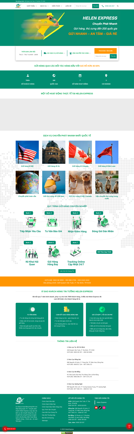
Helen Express (102, 402)
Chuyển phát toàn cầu (27, 196)
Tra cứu (95, 6)
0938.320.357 (109, 6)
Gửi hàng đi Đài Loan (106, 166)
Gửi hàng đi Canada (80, 166)
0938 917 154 (82, 412)
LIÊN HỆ (68, 6)
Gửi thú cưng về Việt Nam (53, 196)
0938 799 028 (82, 419)
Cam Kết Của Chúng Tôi (49, 412)
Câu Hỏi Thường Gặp (48, 415)
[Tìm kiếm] (117, 6)
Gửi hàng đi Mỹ (27, 166)
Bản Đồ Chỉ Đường (48, 418)
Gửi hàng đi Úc (54, 166)
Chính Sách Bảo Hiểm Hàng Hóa (52, 407)
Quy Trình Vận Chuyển (49, 409)
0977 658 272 (72, 412)
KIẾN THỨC (56, 6)
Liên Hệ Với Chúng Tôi (67, 271)
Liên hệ (129, 426)
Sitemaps (45, 420)
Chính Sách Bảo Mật (48, 401)
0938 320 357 (72, 419)
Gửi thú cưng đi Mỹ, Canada (80, 196)
